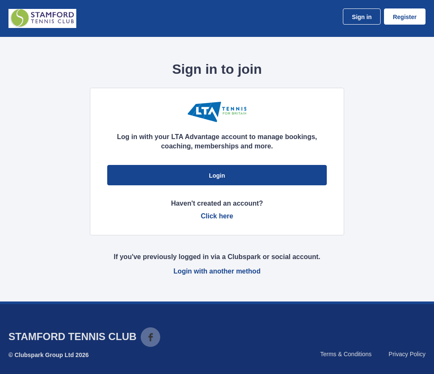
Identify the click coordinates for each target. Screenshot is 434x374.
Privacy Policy (407, 354)
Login (217, 175)
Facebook (150, 337)
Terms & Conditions (345, 354)
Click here (217, 216)
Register (405, 17)
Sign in (362, 17)
